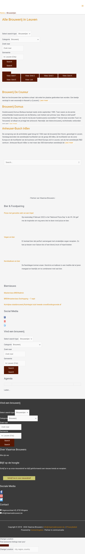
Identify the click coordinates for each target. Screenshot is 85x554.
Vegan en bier (9, 238)
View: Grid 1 (11, 76)
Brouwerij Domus (12, 107)
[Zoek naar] (13, 49)
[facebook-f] (5, 318)
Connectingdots (37, 532)
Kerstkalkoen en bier (12, 262)
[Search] (9, 63)
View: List (29, 80)
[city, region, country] (26, 551)
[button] (19, 479)
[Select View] (6, 73)
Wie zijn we (4, 456)
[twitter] (5, 326)
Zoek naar (6, 45)
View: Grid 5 (11, 80)
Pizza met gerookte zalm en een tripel (19, 214)
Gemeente (6, 53)
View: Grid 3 (48, 76)
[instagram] (5, 322)
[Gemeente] (13, 58)
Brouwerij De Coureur (15, 92)
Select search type (9, 34)
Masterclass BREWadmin (14, 294)
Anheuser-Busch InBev (16, 129)
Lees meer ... (45, 101)
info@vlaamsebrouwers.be (12, 515)
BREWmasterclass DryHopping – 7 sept (19, 300)
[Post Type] (24, 34)
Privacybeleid (72, 529)
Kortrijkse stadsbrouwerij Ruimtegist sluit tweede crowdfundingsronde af (32, 305)
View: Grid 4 (67, 76)
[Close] (4, 547)
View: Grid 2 (30, 76)
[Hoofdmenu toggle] (82, 6)
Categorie (6, 40)
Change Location (6, 551)
